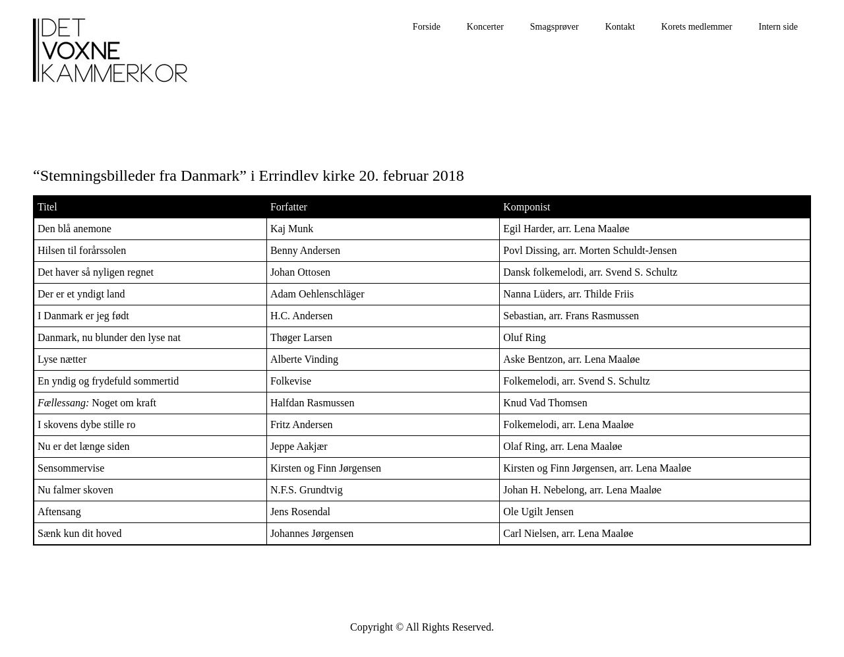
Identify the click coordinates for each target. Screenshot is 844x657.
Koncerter (485, 27)
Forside (426, 27)
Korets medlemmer (697, 27)
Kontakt (620, 27)
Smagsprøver (554, 27)
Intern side (778, 27)
